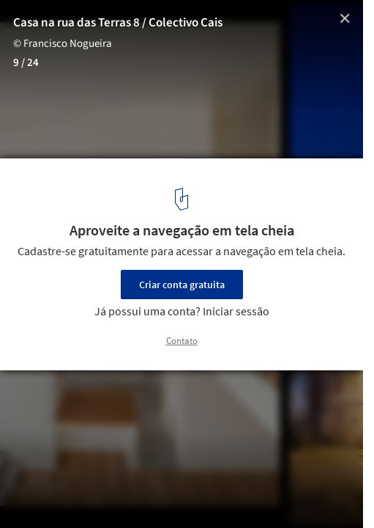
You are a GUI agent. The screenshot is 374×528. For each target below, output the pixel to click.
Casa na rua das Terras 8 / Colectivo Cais (117, 23)
